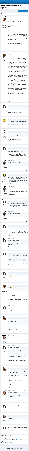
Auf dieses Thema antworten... (8, 442)
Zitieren (10, 101)
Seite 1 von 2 (9, 435)
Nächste (4, 435)
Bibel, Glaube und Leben (10, 8)
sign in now (17, 439)
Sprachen (8, 448)
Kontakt (18, 448)
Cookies (21, 448)
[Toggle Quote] (8, 106)
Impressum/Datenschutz (13, 448)
